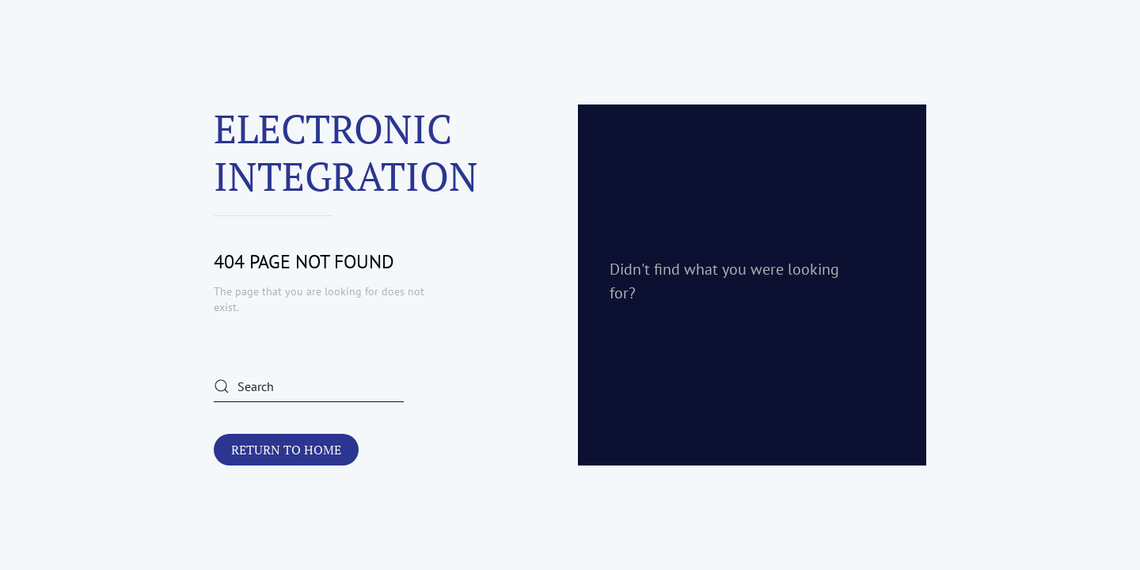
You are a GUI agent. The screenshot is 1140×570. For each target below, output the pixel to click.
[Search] (309, 386)
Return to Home (286, 449)
